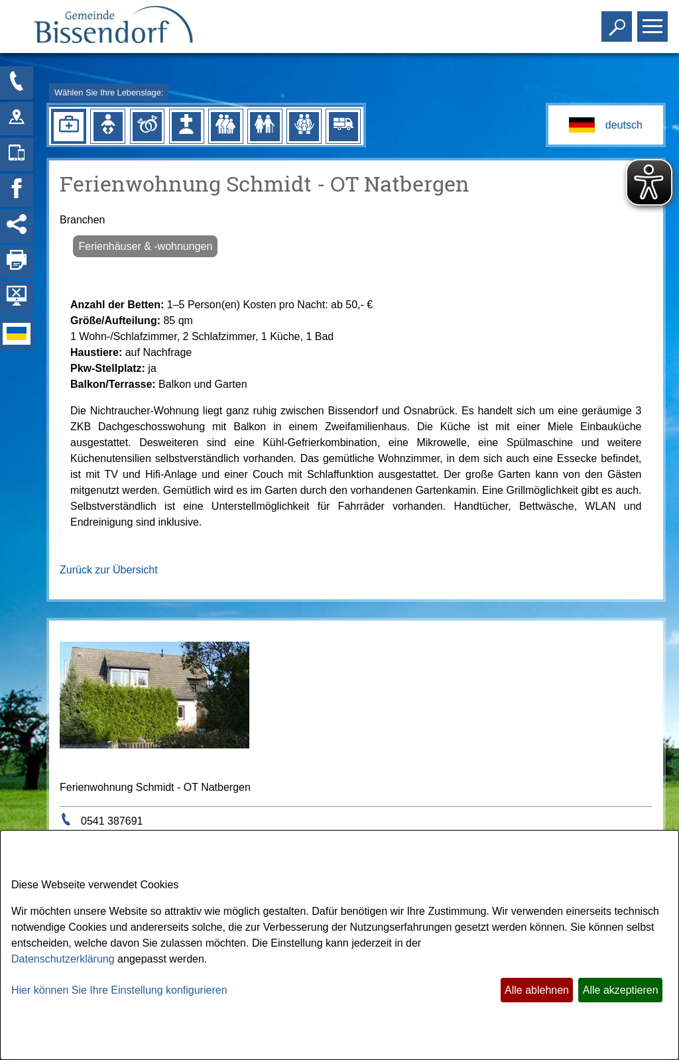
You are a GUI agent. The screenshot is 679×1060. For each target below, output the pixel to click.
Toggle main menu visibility (654, 21)
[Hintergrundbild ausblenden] (16, 297)
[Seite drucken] (16, 261)
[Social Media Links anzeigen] (16, 226)
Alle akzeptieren (620, 990)
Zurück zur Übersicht (109, 569)
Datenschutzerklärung (63, 959)
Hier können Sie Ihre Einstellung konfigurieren (119, 990)
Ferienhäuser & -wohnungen (145, 246)
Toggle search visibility (618, 21)
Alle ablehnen (537, 990)
